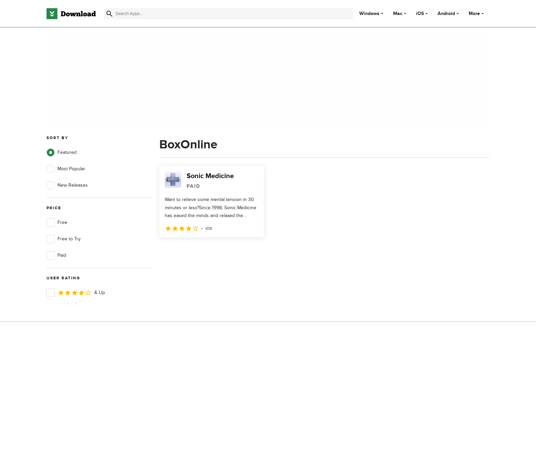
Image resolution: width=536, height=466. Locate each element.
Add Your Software (190, 370)
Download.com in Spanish (198, 393)
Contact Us (182, 382)
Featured (61, 152)
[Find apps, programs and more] (228, 13)
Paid (56, 255)
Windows (369, 13)
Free (56, 222)
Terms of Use (308, 370)
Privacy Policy (308, 358)
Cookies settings (312, 412)
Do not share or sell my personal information (319, 396)
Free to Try (63, 239)
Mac (397, 13)
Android (446, 13)
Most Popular (65, 169)
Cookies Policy (309, 382)
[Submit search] (109, 13)
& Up (75, 293)
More (477, 13)
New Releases (67, 185)
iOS (420, 13)
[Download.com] (71, 13)
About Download (188, 358)
